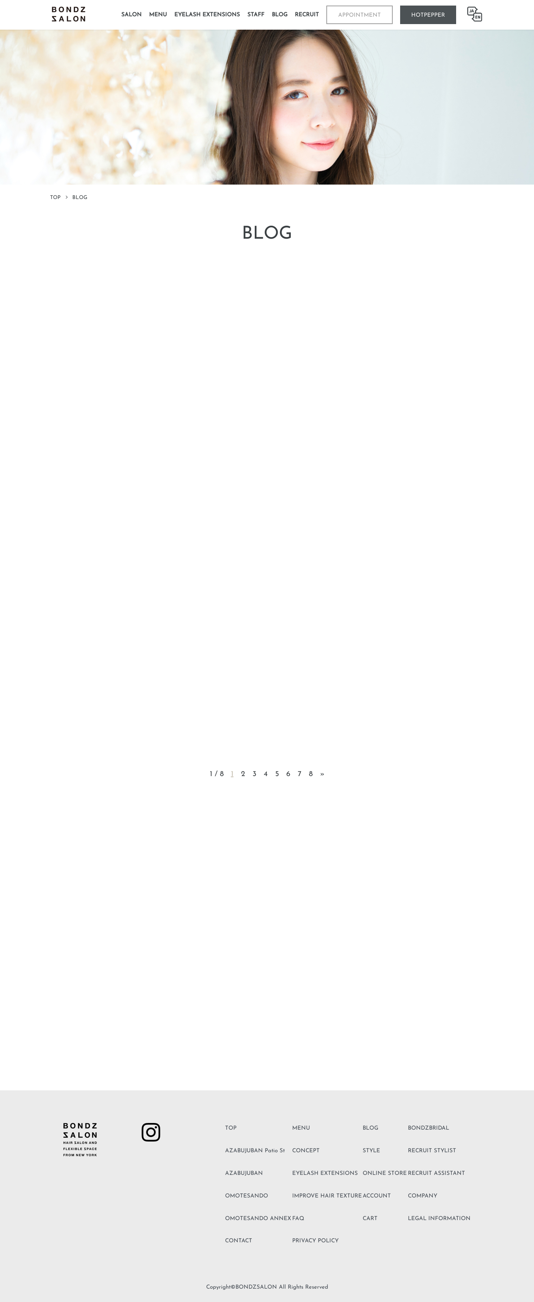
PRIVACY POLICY (315, 1241)
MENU (301, 1128)
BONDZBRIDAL (428, 1128)
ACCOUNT (377, 1196)
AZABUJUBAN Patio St (255, 1151)
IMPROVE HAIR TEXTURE (327, 1196)
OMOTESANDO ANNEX (258, 1219)
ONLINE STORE (385, 1173)
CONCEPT (306, 1151)
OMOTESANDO (246, 1196)
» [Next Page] (322, 774)
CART (370, 1219)
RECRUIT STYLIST (432, 1151)
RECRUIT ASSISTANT (436, 1173)
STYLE (371, 1151)
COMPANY (422, 1196)
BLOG (370, 1128)
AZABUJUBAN (244, 1173)
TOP (55, 198)
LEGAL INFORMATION (439, 1219)
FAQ (298, 1219)
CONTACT (238, 1241)
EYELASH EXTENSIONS (325, 1173)
